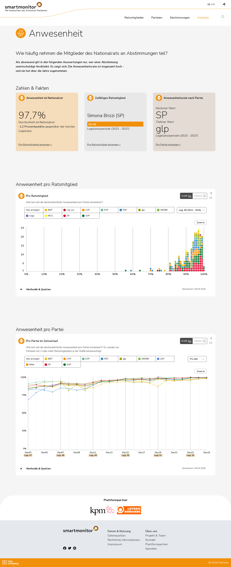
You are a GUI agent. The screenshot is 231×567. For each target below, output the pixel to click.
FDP (123, 209)
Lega (30, 215)
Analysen (203, 17)
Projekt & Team (155, 535)
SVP (86, 215)
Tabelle (200, 196)
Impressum (115, 544)
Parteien (156, 17)
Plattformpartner (156, 544)
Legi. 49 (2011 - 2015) (192, 210)
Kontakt (150, 540)
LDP (160, 358)
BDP (48, 209)
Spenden (151, 548)
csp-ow (68, 209)
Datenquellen (116, 535)
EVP (104, 209)
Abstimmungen (180, 17)
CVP (86, 209)
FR (213, 4)
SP (66, 215)
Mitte (30, 364)
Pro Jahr (197, 358)
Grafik (186, 196)
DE (209, 4)
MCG (49, 215)
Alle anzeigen (33, 209)
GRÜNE (162, 209)
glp (141, 209)
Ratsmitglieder (134, 17)
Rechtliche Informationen (124, 540)
